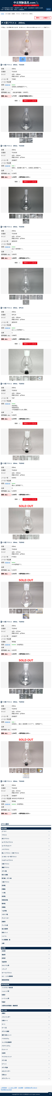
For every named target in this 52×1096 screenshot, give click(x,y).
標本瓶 (3, 903)
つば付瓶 (4, 910)
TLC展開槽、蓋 (6, 939)
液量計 (3, 1013)
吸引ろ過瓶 (5, 874)
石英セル (4, 1074)
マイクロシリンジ (7, 1056)
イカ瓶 (3, 892)
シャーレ (4, 936)
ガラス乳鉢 (5, 1067)
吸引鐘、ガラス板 (7, 878)
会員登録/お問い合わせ (31, 1087)
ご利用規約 (4, 1087)
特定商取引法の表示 (6, 1089)
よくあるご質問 (12, 1087)
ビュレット (5, 1049)
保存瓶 (3, 896)
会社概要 (20, 1087)
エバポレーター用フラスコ (9, 856)
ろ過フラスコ (5, 882)
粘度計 (3, 994)
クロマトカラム (6, 1045)
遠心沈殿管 (5, 929)
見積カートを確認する (43, 18)
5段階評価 (7, 85)
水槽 (3, 943)
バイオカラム (5, 1038)
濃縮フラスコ (5, 867)
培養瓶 (3, 907)
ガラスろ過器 (5, 1031)
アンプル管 (5, 925)
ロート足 (4, 1027)
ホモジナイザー (6, 1071)
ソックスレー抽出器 (7, 987)
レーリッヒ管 (5, 998)
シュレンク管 (5, 991)
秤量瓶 (3, 889)
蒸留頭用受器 (5, 980)
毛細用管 (4, 962)
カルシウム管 (5, 965)
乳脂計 (3, 1002)
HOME (2, 13)
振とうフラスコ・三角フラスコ (10, 853)
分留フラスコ (5, 864)
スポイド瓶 (5, 914)
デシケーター (5, 918)
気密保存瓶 (5, 900)
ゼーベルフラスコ (7, 972)
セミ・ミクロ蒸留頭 (7, 976)
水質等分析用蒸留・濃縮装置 (10, 1005)
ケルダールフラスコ (7, 860)
